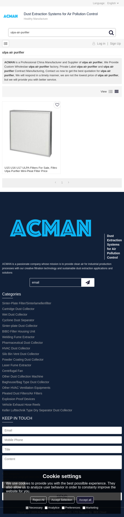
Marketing (90, 507)
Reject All (38, 499)
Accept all (85, 499)
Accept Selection (61, 499)
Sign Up (115, 43)
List (111, 91)
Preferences (71, 507)
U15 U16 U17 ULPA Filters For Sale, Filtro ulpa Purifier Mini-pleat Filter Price (31, 169)
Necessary (34, 507)
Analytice (52, 507)
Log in (101, 43)
